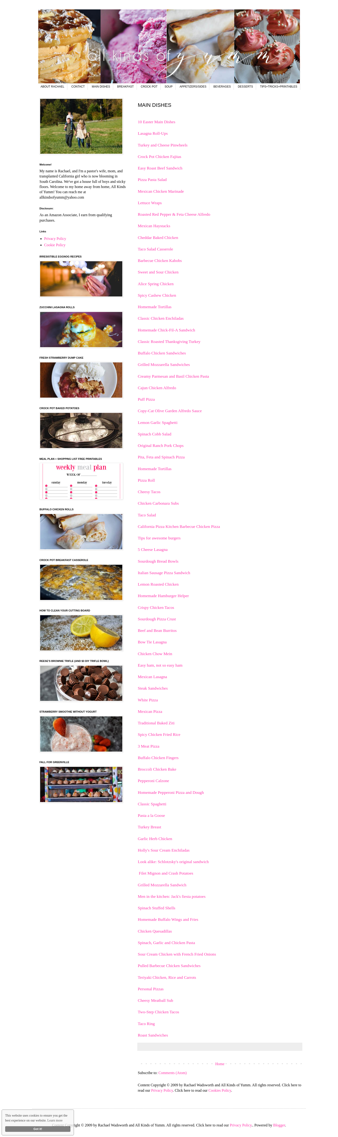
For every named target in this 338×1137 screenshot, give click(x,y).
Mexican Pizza (150, 711)
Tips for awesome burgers (159, 538)
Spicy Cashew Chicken (157, 295)
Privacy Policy (162, 1090)
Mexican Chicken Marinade (161, 191)
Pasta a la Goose (152, 815)
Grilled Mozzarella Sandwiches (164, 364)
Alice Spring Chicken (155, 283)
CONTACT (78, 86)
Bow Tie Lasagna (152, 642)
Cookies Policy (219, 1090)
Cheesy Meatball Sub (156, 1000)
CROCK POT (149, 86)
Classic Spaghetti (152, 804)
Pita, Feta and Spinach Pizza (161, 457)
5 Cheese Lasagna (153, 549)
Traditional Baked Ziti (156, 723)
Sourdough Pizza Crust (157, 619)
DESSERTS (245, 86)
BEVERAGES (222, 86)
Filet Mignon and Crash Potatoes (165, 873)
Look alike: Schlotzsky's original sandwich (174, 861)
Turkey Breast (150, 827)
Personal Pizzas (151, 989)
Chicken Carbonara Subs (158, 503)
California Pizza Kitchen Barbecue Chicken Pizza (179, 526)
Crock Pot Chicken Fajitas (159, 156)
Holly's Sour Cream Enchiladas (164, 850)
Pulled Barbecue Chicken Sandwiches (170, 965)
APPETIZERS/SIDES (193, 86)
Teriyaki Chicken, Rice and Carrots (167, 977)
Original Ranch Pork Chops (161, 445)
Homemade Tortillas (155, 306)
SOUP (169, 86)
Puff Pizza (146, 399)
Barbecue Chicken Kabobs (160, 260)
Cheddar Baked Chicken (158, 237)
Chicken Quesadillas (155, 931)
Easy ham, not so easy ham (160, 665)
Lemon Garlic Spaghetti (157, 422)
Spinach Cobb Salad (154, 434)
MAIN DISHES (101, 86)
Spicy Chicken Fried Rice (159, 734)
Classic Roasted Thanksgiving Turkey (169, 341)
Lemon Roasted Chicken (158, 584)
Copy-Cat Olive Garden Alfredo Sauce (170, 410)
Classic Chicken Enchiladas (161, 318)
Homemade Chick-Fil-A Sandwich (166, 330)
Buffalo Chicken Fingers (158, 757)
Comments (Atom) (172, 1073)
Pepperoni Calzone (154, 780)
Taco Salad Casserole (155, 249)
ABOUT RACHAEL (52, 86)
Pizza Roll (146, 480)
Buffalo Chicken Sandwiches (162, 353)
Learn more (55, 1120)
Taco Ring (147, 1023)
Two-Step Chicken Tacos (159, 1012)
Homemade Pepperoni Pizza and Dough (171, 792)
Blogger (279, 1125)
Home (219, 1064)
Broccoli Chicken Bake (157, 769)
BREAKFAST (125, 86)
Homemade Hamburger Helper (164, 595)
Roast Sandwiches (153, 1035)
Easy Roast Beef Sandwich (160, 168)
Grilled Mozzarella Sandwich (162, 885)
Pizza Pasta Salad (152, 179)
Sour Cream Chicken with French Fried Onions (177, 954)
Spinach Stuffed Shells (157, 908)
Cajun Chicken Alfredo (157, 387)
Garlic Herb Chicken (155, 838)
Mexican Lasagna (152, 676)
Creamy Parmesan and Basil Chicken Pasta (173, 376)
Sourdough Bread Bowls (158, 561)
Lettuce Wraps (150, 202)
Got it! (37, 1129)
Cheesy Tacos (149, 491)
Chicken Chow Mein (155, 653)
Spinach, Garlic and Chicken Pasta (167, 942)
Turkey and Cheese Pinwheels (163, 145)
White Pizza (148, 700)
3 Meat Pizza (148, 746)
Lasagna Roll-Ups (153, 133)
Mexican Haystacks (154, 225)
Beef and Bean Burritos (157, 630)
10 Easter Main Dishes (156, 121)
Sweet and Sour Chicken (158, 272)
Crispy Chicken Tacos (156, 607)
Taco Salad (147, 515)
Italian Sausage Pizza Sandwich (164, 572)
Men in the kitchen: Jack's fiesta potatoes (172, 896)
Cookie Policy (54, 245)
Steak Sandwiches (153, 688)
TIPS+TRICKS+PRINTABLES (278, 86)
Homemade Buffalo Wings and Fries (168, 919)
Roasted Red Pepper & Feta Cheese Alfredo (174, 214)
